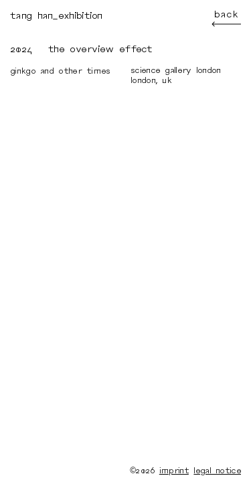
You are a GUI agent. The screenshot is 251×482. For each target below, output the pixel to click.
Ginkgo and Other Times (60, 71)
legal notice (217, 470)
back (226, 18)
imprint (174, 470)
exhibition (80, 15)
